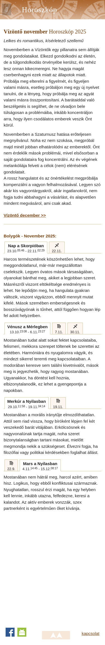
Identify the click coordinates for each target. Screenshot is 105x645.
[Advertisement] (52, 567)
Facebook (10, 632)
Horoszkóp (39, 10)
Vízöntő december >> (25, 215)
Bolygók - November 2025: (30, 236)
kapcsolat (90, 633)
